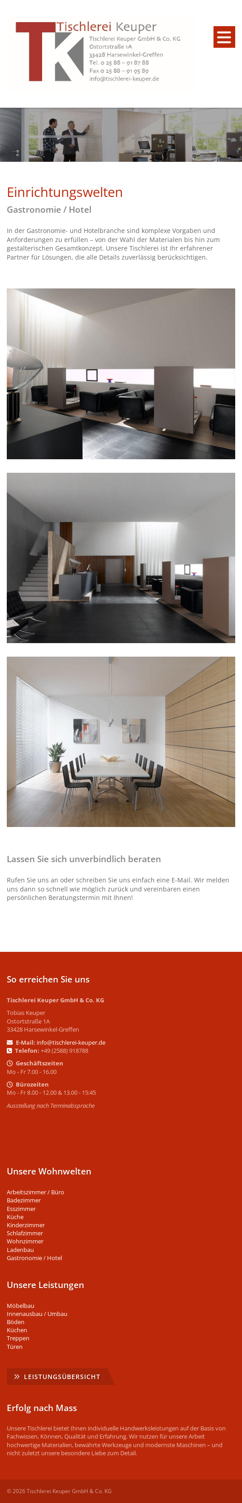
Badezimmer (24, 1200)
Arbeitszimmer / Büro (35, 1192)
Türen (15, 1347)
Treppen (18, 1338)
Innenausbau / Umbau (37, 1314)
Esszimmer (21, 1209)
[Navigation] (224, 37)
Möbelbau (20, 1306)
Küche (15, 1217)
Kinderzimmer (26, 1225)
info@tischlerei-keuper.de (71, 1042)
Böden (15, 1322)
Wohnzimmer (25, 1241)
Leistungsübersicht (62, 1376)
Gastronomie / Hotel (34, 1258)
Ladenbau (20, 1250)
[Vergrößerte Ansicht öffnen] (121, 373)
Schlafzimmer (25, 1233)
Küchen (17, 1330)
